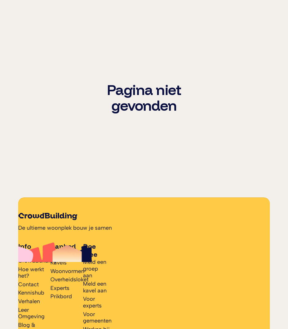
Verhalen (29, 301)
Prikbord (61, 296)
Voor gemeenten (97, 317)
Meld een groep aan (94, 269)
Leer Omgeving (31, 313)
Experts (59, 288)
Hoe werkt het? (31, 272)
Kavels (58, 262)
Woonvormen (67, 271)
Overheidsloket (69, 279)
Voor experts (92, 302)
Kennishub (31, 292)
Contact (28, 284)
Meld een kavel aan (95, 287)
